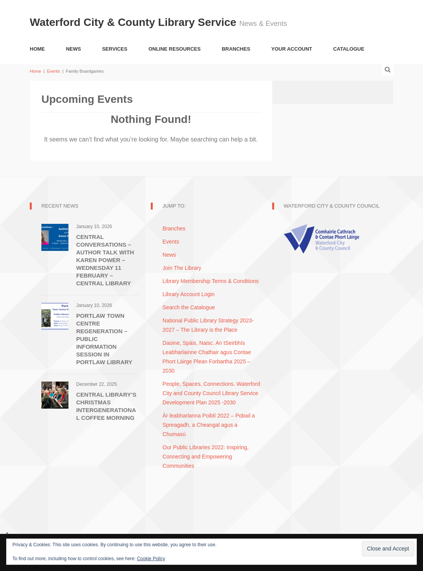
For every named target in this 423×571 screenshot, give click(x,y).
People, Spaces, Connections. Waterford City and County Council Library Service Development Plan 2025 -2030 (211, 393)
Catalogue (348, 49)
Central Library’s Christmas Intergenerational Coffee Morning (106, 406)
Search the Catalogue (188, 307)
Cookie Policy (151, 558)
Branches (236, 49)
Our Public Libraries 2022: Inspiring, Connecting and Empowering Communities (205, 456)
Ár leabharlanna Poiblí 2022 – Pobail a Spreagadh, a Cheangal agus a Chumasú (208, 424)
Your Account (291, 49)
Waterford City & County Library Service (134, 22)
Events (53, 71)
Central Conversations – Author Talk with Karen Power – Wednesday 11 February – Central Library (105, 260)
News (73, 49)
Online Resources (174, 49)
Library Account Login (188, 294)
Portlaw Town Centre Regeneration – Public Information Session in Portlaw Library (104, 338)
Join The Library (181, 268)
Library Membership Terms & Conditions (210, 281)
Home (37, 49)
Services (115, 49)
